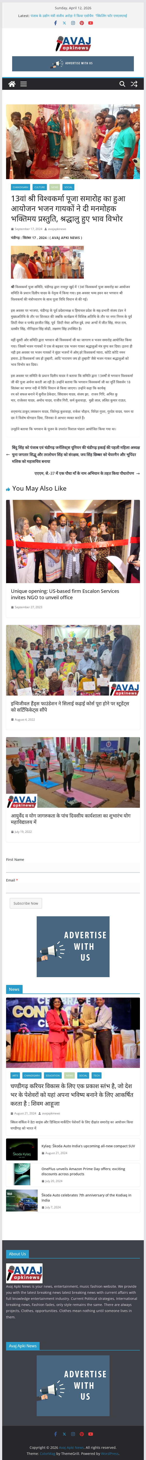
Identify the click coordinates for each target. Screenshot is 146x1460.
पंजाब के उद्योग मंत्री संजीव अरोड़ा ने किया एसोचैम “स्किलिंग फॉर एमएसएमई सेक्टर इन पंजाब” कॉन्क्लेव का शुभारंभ (79, 18)
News (54, 187)
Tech (97, 1075)
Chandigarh (20, 187)
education (53, 1075)
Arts (15, 1075)
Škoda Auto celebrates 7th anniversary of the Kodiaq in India (86, 1198)
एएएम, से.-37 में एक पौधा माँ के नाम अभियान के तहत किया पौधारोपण (87, 473)
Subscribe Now (26, 903)
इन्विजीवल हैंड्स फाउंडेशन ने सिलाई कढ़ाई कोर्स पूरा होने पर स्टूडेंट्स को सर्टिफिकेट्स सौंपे (70, 706)
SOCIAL (68, 187)
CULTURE (39, 187)
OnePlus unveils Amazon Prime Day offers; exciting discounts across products (83, 1171)
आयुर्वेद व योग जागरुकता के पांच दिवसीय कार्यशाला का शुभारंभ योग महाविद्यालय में (70, 818)
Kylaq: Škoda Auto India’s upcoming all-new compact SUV (88, 1146)
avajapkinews (57, 229)
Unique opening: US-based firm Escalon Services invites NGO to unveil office (65, 594)
